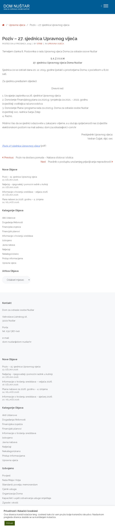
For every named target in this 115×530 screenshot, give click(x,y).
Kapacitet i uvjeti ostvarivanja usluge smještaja (26, 498)
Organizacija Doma (12, 493)
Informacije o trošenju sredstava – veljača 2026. (25, 192)
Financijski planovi (11, 231)
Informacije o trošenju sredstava (17, 236)
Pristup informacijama (12, 258)
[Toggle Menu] (105, 5)
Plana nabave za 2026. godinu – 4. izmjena (22, 199)
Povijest (6, 475)
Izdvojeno (7, 240)
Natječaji (6, 249)
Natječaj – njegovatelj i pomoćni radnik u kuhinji (25, 184)
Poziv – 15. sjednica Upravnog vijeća (19, 177)
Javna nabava (8, 245)
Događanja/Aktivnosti (12, 222)
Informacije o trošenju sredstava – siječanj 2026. (27, 396)
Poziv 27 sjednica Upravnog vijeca (21, 145)
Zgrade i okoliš (10, 502)
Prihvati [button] (9, 523)
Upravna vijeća (17, 25)
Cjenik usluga (9, 489)
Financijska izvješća (11, 227)
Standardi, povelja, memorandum (20, 484)
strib (40, 44)
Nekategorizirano (10, 254)
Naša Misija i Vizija (11, 480)
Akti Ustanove (8, 218)
